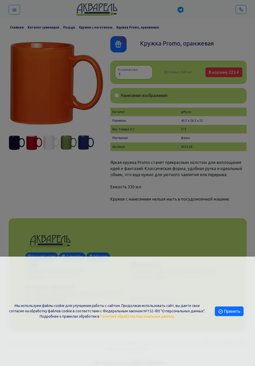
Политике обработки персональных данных (137, 316)
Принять (229, 311)
